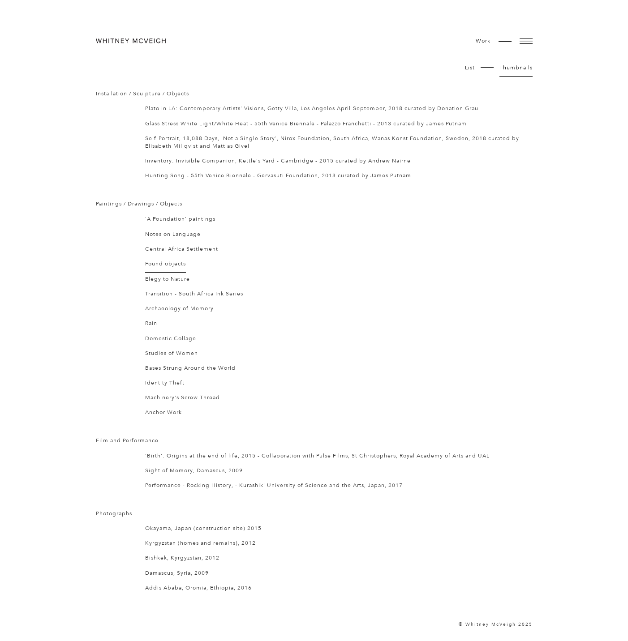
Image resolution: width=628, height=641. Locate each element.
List (470, 67)
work (483, 41)
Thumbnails (516, 67)
